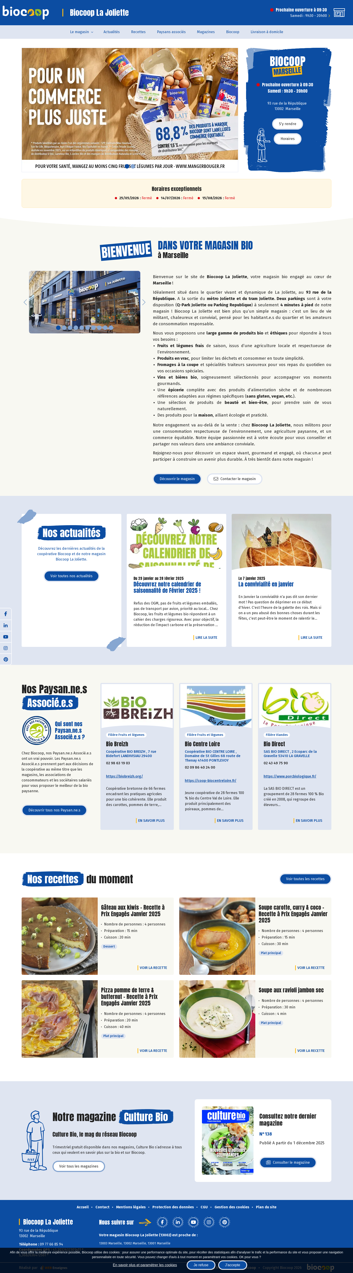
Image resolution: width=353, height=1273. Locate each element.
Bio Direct (274, 744)
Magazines (206, 32)
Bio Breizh (117, 744)
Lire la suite (207, 637)
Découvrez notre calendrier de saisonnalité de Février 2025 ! (167, 587)
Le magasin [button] (79, 32)
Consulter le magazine (288, 1163)
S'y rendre (287, 124)
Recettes (138, 32)
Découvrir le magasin (177, 479)
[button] (25, 110)
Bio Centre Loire (202, 744)
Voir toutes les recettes (305, 879)
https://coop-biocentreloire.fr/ (210, 780)
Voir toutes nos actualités (71, 576)
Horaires (288, 139)
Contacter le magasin (235, 479)
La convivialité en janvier (266, 584)
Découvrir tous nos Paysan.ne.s (54, 810)
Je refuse (201, 1265)
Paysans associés (171, 32)
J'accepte (232, 1265)
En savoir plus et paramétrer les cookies (145, 1265)
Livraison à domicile (267, 32)
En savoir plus (151, 820)
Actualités (112, 32)
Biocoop (232, 32)
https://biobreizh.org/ (124, 776)
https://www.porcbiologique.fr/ (290, 776)
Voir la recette (153, 968)
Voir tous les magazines (78, 1166)
